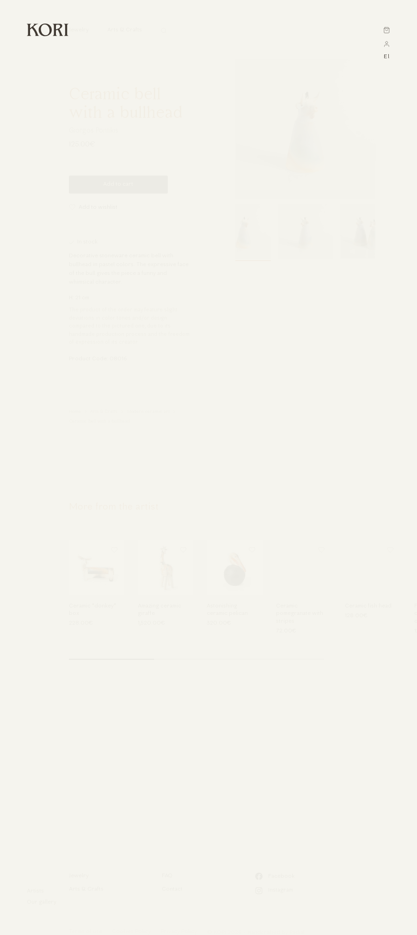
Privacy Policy (179, 932)
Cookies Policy (131, 932)
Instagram (274, 890)
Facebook (274, 876)
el (387, 57)
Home (75, 412)
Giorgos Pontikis (93, 131)
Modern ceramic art (148, 412)
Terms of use (85, 932)
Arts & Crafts (103, 412)
